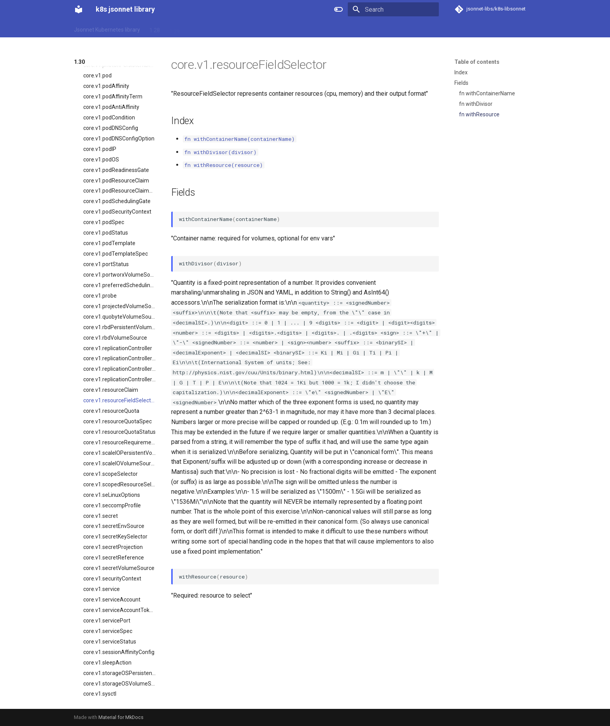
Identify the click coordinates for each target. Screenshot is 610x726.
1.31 (214, 28)
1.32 (234, 28)
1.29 (174, 28)
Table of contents (477, 62)
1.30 (194, 28)
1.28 (154, 28)
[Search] (393, 9)
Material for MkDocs (121, 717)
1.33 (254, 28)
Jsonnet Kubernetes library (107, 28)
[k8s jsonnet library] (78, 9)
